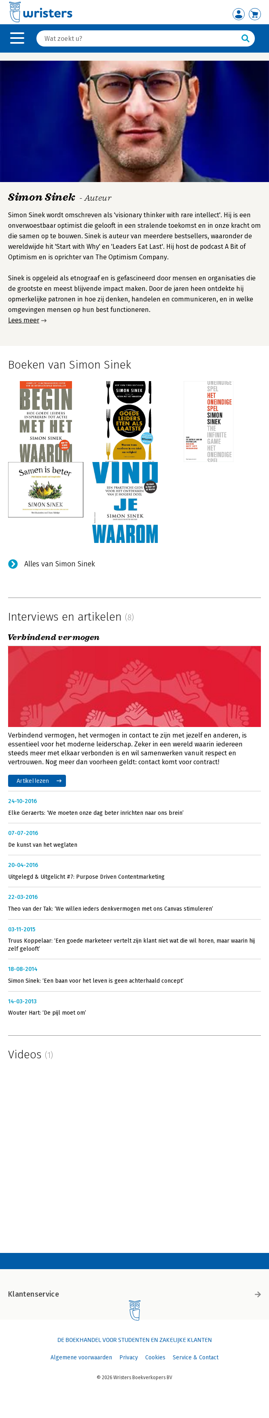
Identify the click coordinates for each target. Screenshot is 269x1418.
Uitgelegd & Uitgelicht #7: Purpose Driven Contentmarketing (86, 876)
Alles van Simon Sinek (59, 564)
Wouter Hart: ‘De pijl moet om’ (47, 1012)
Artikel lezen (33, 780)
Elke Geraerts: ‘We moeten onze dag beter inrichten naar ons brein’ (96, 813)
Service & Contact (195, 1357)
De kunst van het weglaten (42, 844)
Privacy (128, 1357)
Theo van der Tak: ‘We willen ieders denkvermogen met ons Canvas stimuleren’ (110, 908)
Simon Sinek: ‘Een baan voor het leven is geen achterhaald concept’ (96, 980)
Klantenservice (134, 1294)
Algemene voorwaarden (81, 1357)
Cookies (155, 1357)
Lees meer (23, 320)
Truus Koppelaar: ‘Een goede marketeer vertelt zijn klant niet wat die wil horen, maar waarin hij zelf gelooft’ (131, 944)
